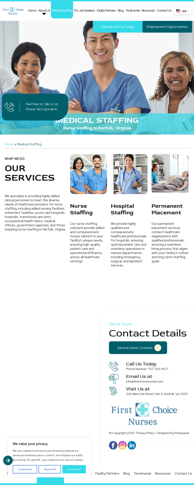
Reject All (50, 469)
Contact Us (164, 10)
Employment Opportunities (167, 26)
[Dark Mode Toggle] (8, 460)
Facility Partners (106, 10)
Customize (25, 469)
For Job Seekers (84, 10)
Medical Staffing (62, 10)
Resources (148, 10)
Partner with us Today (117, 26)
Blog (120, 10)
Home (32, 10)
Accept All (74, 469)
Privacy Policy (145, 433)
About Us (44, 10)
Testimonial (132, 10)
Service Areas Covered (139, 347)
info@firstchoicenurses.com (144, 381)
